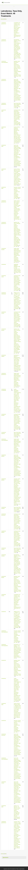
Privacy (17, 868)
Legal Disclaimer (21, 868)
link (5, 19)
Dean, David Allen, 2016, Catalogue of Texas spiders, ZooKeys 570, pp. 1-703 (17, 105)
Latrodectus (3, 264)
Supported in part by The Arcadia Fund (10, 868)
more (2, 19)
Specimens (5, 857)
